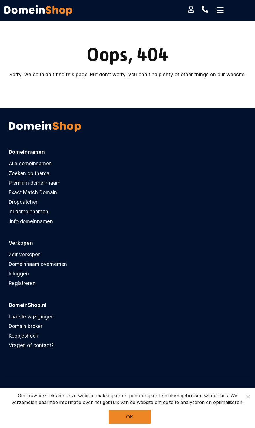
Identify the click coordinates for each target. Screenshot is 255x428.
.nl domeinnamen (28, 211)
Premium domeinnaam (34, 183)
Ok (129, 417)
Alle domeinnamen (30, 163)
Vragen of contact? (31, 345)
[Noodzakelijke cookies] (248, 396)
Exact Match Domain (33, 192)
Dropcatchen (24, 202)
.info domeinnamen (31, 221)
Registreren (22, 283)
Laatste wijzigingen (31, 317)
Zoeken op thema (29, 173)
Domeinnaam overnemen (38, 264)
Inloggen (19, 274)
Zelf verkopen (25, 254)
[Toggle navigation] (220, 10)
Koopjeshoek (23, 336)
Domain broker (25, 326)
